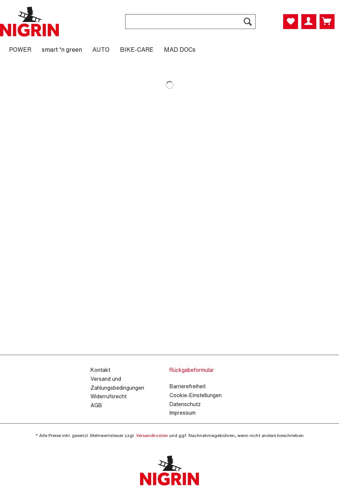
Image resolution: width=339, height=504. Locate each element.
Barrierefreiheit (188, 386)
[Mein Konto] (308, 21)
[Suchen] (248, 21)
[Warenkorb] (327, 21)
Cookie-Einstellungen (196, 395)
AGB (96, 405)
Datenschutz (185, 404)
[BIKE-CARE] (137, 49)
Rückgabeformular (192, 370)
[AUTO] (101, 49)
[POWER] (20, 49)
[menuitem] (190, 25)
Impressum (183, 413)
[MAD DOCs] (180, 49)
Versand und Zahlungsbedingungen (117, 383)
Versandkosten (152, 435)
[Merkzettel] (290, 21)
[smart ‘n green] (62, 49)
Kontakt (100, 370)
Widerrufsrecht (109, 396)
